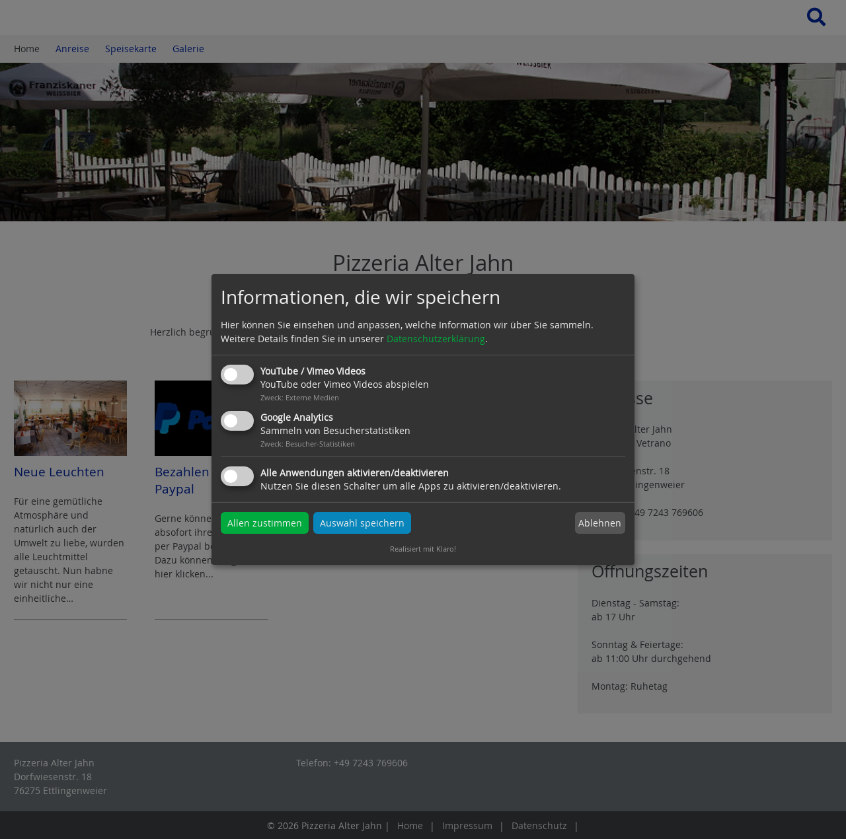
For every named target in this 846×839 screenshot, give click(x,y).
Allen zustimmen (264, 523)
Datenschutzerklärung (436, 338)
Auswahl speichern (362, 523)
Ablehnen (599, 523)
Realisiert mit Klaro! (423, 549)
